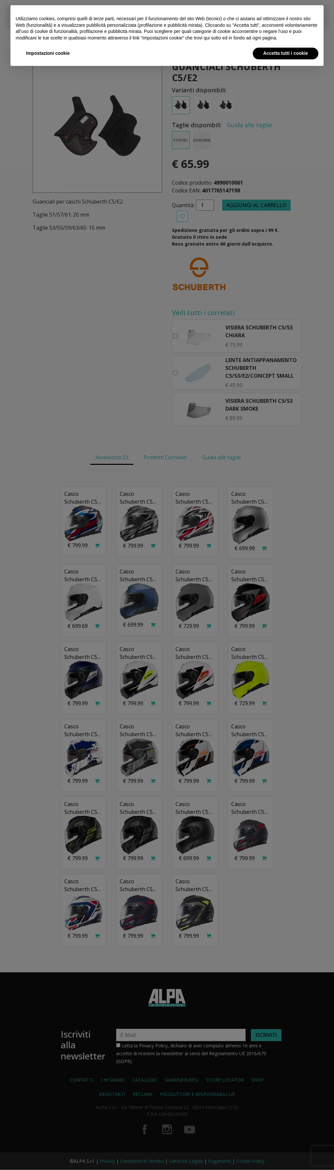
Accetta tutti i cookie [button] (285, 53)
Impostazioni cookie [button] (48, 53)
